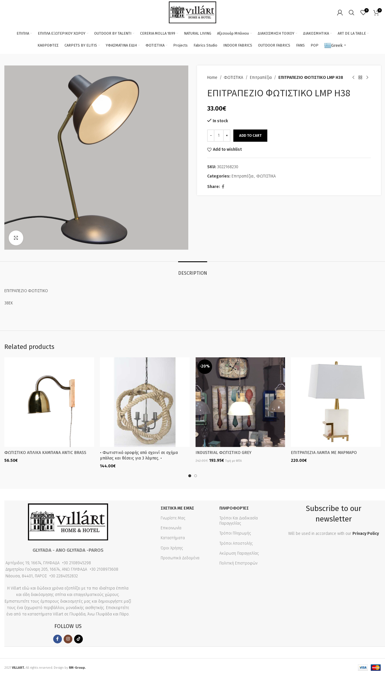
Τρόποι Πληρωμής (235, 532)
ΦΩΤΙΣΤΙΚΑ (233, 77)
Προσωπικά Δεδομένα (180, 557)
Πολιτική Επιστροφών (238, 562)
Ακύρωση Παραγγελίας (239, 552)
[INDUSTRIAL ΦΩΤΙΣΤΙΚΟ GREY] (240, 402)
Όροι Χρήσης (172, 547)
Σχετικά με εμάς (177, 507)
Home (212, 77)
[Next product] (366, 77)
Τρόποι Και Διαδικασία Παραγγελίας (238, 520)
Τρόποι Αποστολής (236, 542)
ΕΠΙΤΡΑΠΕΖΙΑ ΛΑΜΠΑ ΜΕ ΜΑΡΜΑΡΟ (324, 452)
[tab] (192, 270)
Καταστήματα (173, 537)
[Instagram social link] (68, 638)
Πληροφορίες (234, 507)
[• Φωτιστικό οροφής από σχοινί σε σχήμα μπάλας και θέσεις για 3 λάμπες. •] (145, 402)
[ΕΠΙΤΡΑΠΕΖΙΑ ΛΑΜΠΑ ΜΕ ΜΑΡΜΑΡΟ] (336, 402)
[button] (189, 475)
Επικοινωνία (171, 527)
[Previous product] (353, 77)
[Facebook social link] (223, 187)
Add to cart (250, 135)
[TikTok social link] (78, 638)
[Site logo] (192, 12)
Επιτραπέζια (261, 77)
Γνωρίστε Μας (173, 517)
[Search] (351, 12)
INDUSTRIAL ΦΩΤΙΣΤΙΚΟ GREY (223, 452)
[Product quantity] (218, 135)
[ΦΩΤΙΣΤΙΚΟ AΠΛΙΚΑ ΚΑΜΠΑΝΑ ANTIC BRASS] (49, 402)
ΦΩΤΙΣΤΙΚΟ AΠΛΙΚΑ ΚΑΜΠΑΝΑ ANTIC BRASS (45, 452)
